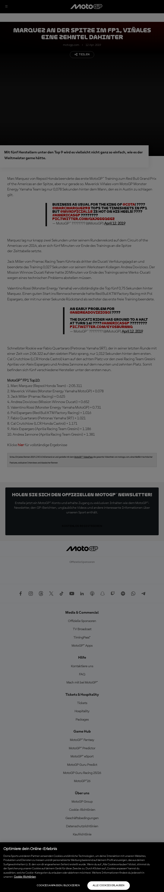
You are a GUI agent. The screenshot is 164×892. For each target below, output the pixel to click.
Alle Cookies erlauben (108, 885)
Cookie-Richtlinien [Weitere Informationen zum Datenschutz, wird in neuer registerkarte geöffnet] (25, 877)
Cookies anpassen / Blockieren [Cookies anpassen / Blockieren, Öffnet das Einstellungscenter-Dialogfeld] (58, 885)
